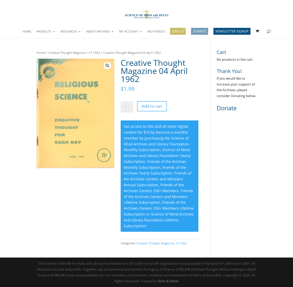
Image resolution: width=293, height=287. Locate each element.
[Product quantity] (127, 107)
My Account (128, 31)
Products (43, 31)
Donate (199, 31)
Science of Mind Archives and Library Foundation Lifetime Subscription (159, 220)
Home (27, 31)
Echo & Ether (168, 281)
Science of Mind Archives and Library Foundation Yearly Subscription (157, 155)
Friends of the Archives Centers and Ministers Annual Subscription (157, 179)
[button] (107, 65)
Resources (69, 31)
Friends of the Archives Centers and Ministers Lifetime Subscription (158, 196)
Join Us (178, 31)
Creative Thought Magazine (67, 53)
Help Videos (156, 31)
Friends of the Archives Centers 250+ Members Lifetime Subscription (159, 208)
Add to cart (152, 106)
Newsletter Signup (231, 31)
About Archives (98, 31)
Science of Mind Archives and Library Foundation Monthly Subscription (156, 144)
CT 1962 (94, 53)
